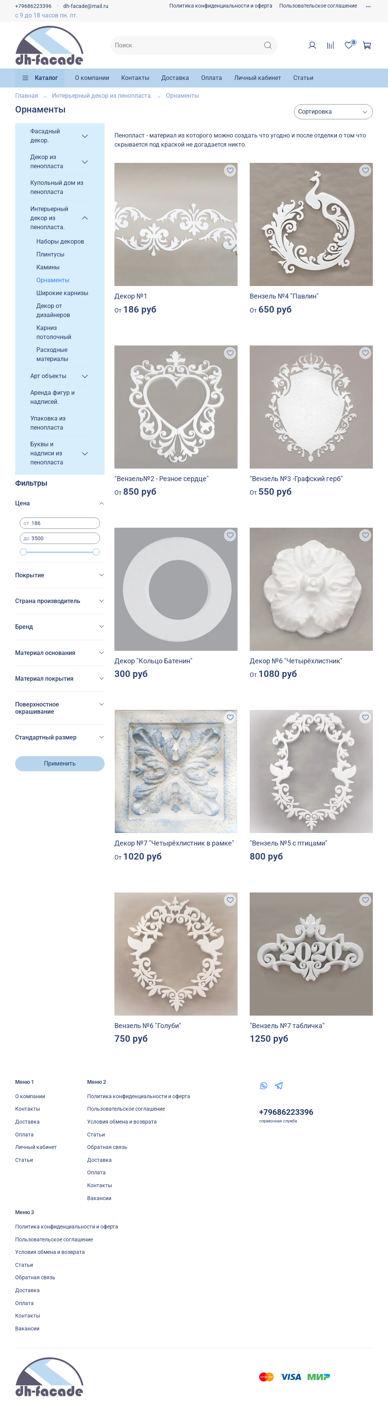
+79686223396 (33, 6)
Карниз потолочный (53, 332)
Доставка (175, 77)
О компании (92, 77)
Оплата (211, 77)
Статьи (303, 77)
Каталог (40, 78)
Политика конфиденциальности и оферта (220, 6)
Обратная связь (107, 1147)
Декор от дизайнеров (53, 310)
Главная (26, 95)
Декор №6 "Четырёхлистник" (296, 661)
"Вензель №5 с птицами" (288, 843)
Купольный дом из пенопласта (56, 187)
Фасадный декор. (45, 136)
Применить (60, 763)
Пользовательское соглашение (318, 6)
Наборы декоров (60, 241)
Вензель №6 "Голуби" (147, 1026)
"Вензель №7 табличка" (287, 1026)
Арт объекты (48, 376)
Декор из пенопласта (46, 161)
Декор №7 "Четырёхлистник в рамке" (174, 843)
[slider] (23, 552)
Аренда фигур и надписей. (52, 397)
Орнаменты (52, 280)
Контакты (135, 77)
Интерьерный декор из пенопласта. (102, 95)
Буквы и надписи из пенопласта (46, 453)
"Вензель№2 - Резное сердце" (161, 479)
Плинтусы (50, 254)
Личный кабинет (257, 77)
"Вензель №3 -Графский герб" (296, 479)
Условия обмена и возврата (122, 1122)
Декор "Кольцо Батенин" (153, 661)
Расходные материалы (52, 354)
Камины (47, 267)
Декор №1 (130, 296)
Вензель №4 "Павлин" (284, 296)
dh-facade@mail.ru (85, 6)
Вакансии (99, 1198)
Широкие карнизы (62, 293)
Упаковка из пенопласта (48, 423)
